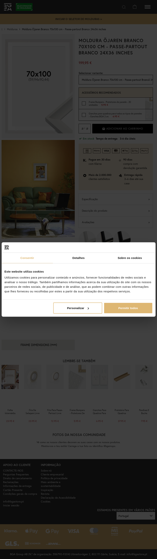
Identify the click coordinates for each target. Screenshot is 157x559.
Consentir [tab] (27, 257)
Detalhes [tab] (78, 257)
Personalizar (78, 308)
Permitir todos (128, 308)
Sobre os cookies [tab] (130, 257)
